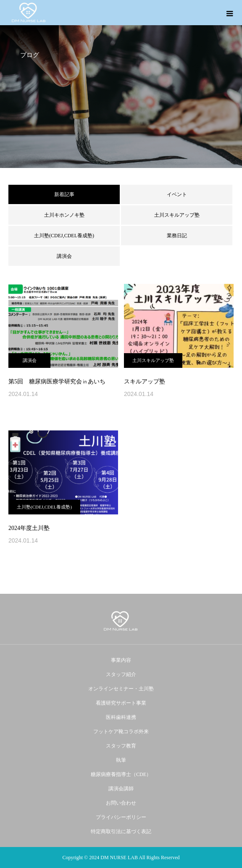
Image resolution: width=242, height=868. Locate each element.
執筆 (121, 760)
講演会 (64, 256)
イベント (177, 194)
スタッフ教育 (121, 746)
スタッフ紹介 (121, 674)
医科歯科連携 (121, 717)
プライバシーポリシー (121, 817)
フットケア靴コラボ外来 (121, 731)
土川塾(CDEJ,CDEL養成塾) (64, 236)
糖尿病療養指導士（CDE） (121, 774)
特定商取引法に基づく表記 (121, 831)
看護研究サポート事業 (121, 703)
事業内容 (121, 660)
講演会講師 (121, 789)
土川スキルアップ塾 (177, 215)
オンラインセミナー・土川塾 (121, 689)
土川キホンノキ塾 (64, 215)
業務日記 (177, 236)
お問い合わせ (121, 803)
